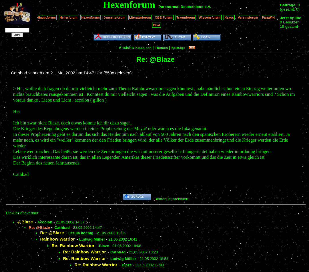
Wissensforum (209, 17)
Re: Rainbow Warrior (72, 245)
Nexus (229, 17)
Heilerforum (68, 17)
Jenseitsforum (114, 17)
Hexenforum (90, 17)
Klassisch (143, 47)
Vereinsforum (248, 17)
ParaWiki (268, 17)
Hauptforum (47, 17)
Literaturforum (140, 17)
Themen (161, 47)
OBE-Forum (164, 17)
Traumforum (185, 17)
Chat (156, 25)
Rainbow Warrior (57, 239)
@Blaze (25, 221)
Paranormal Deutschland (181, 7)
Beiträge (178, 47)
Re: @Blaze (52, 232)
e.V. (208, 7)
